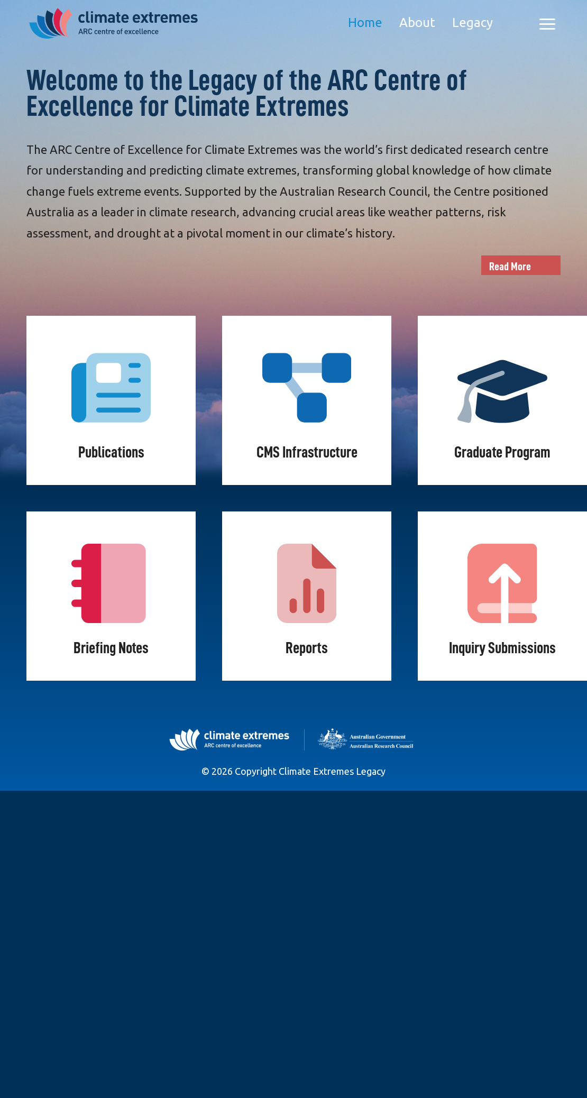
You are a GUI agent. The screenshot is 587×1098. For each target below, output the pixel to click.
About (417, 22)
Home (365, 22)
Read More (510, 266)
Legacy (472, 22)
